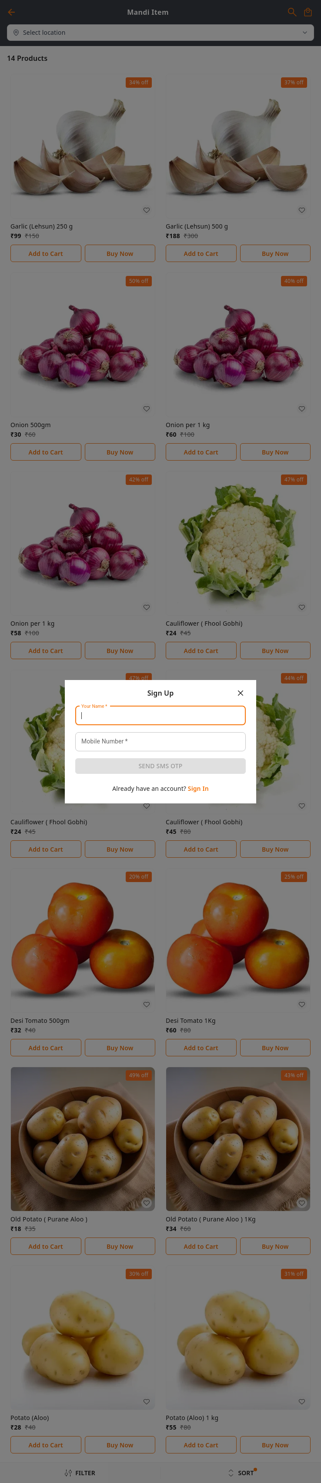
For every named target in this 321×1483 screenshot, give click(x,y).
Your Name (94, 706)
